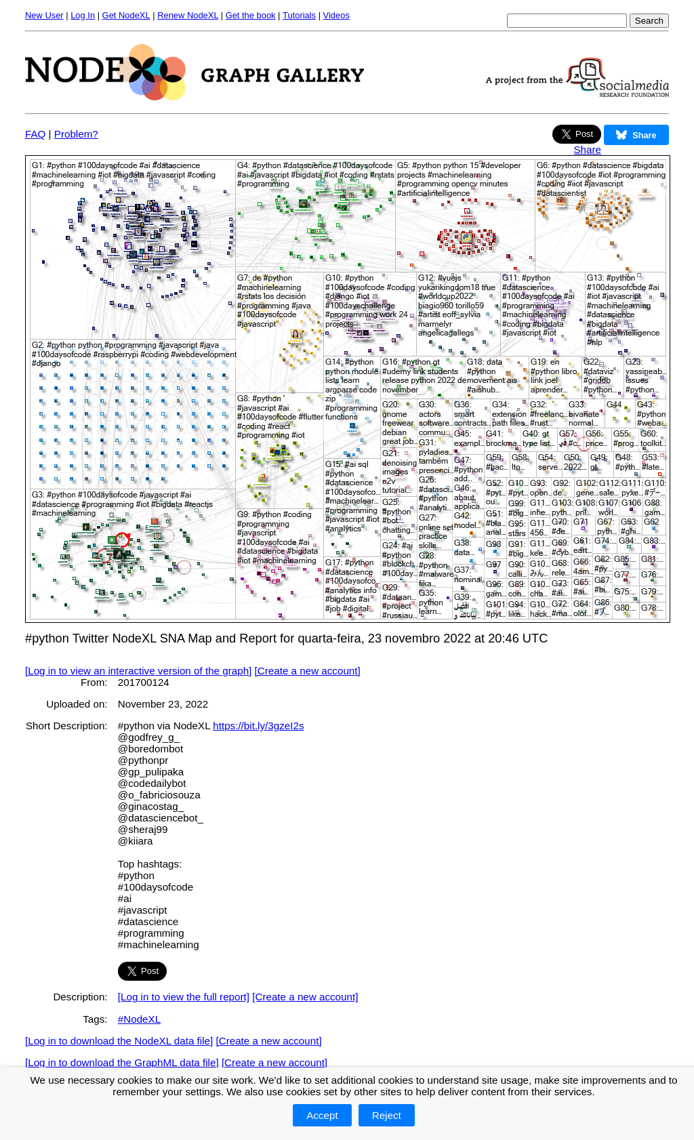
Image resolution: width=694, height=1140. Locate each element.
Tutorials (299, 15)
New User (44, 15)
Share (587, 149)
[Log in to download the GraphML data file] (122, 1062)
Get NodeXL (126, 15)
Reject (386, 1115)
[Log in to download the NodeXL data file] (119, 1040)
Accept (322, 1115)
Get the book (251, 15)
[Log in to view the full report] (183, 996)
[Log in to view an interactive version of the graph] (138, 670)
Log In (82, 15)
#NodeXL (139, 1019)
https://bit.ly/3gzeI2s (258, 725)
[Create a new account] (308, 670)
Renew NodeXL (187, 15)
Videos (336, 15)
